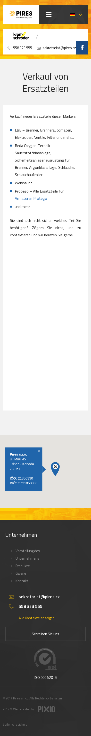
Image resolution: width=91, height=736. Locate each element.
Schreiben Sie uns (45, 634)
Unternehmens (27, 558)
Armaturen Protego (31, 198)
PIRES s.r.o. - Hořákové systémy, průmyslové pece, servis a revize (21, 14)
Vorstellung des (28, 551)
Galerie (21, 573)
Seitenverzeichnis (15, 724)
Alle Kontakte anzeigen (37, 618)
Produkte (23, 566)
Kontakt (22, 581)
